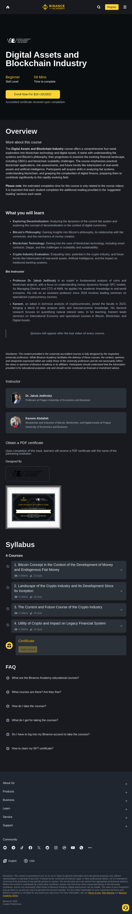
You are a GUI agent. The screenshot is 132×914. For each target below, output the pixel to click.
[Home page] (53, 7)
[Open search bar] (97, 7)
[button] (125, 7)
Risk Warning (108, 893)
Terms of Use (94, 893)
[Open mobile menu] (125, 7)
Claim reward (28, 649)
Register (111, 7)
